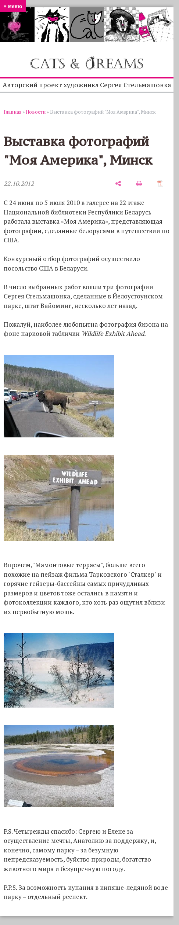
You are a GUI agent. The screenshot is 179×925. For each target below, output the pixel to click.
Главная (12, 112)
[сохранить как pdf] (160, 183)
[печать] (139, 183)
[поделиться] (118, 183)
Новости (36, 112)
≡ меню (13, 6)
